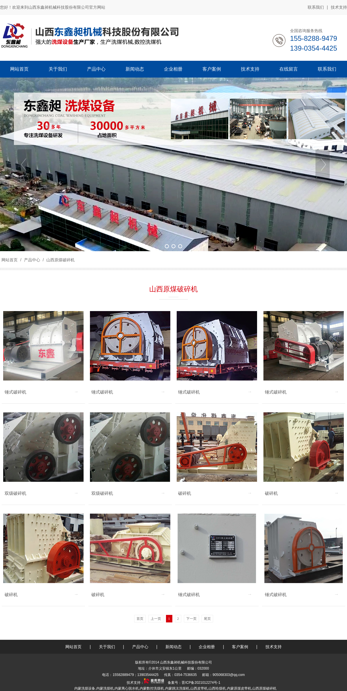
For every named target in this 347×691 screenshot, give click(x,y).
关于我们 (107, 646)
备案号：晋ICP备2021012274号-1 (193, 683)
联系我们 (316, 7)
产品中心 (32, 260)
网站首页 (9, 260)
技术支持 (339, 7)
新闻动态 (173, 646)
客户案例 (240, 646)
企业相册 (207, 646)
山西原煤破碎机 (60, 260)
